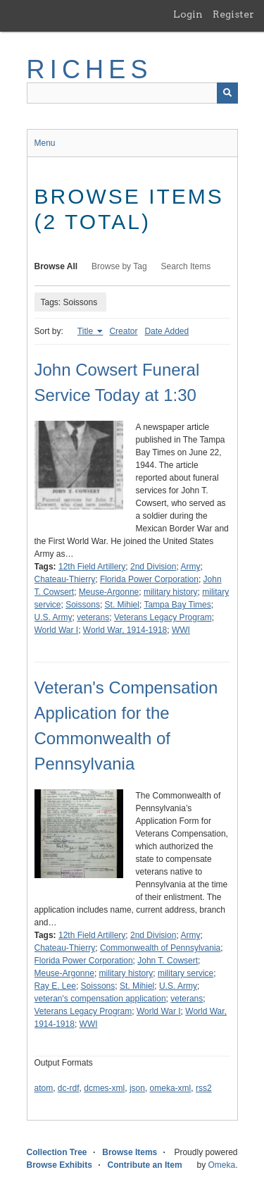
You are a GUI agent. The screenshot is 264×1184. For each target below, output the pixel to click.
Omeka (221, 1165)
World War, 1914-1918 (125, 630)
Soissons (82, 605)
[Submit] (227, 93)
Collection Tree (57, 1152)
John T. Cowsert (167, 961)
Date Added (166, 331)
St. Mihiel (122, 605)
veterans (93, 617)
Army (190, 567)
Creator (123, 331)
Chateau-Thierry (65, 579)
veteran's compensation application (100, 999)
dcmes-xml (104, 1088)
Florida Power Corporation (149, 579)
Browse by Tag (119, 266)
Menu (45, 143)
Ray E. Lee (55, 986)
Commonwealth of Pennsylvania (160, 948)
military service (185, 973)
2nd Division (153, 567)
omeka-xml (170, 1088)
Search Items (186, 266)
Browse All (56, 266)
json (137, 1088)
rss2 (204, 1088)
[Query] (132, 93)
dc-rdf (69, 1088)
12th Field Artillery (91, 567)
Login (188, 14)
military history (171, 592)
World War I (56, 630)
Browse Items (129, 1152)
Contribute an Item (145, 1165)
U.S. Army (53, 617)
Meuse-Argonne (109, 592)
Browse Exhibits (59, 1165)
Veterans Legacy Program (163, 617)
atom (44, 1088)
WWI (181, 630)
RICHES (90, 69)
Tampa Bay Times (177, 605)
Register (233, 14)
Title (86, 331)
